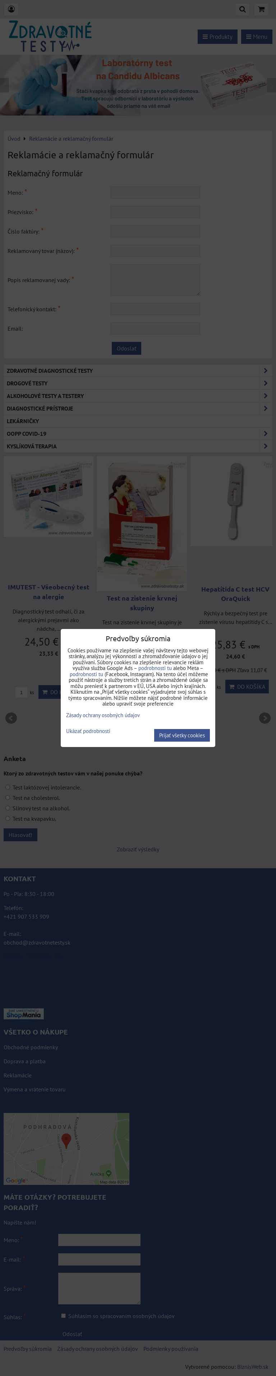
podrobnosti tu (155, 668)
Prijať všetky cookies (182, 735)
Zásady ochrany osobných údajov (103, 715)
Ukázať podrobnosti (88, 731)
